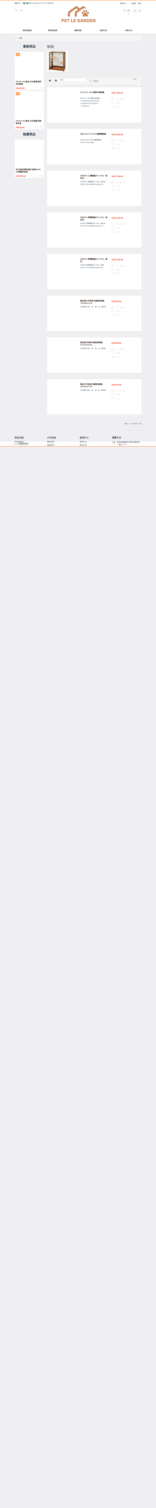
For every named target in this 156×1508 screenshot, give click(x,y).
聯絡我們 (50, 445)
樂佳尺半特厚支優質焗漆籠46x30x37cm (91, 385)
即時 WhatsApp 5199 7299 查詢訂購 (39, 3)
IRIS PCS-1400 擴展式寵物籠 (92, 92)
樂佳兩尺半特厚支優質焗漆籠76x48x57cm (92, 302)
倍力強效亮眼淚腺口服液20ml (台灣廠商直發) (28, 170)
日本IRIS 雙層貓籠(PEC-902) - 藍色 (93, 260)
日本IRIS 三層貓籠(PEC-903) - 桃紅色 (93, 177)
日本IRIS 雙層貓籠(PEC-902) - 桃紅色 (93, 218)
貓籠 (20, 38)
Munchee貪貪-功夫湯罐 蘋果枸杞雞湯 (28, 82)
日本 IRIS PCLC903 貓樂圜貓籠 (93, 134)
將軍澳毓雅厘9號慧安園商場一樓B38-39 (128, 443)
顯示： (136, 79)
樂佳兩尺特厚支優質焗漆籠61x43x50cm (91, 343)
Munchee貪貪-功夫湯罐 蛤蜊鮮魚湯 (28, 122)
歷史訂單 (83, 445)
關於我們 (50, 442)
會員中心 (83, 442)
